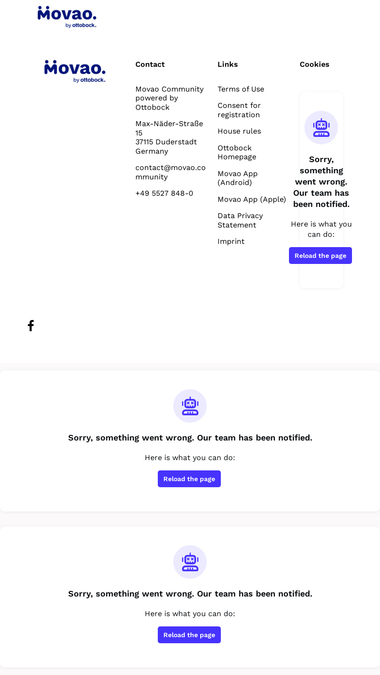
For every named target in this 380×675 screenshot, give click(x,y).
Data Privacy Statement (240, 220)
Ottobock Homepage (237, 152)
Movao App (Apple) (252, 199)
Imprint (231, 241)
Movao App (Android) (238, 178)
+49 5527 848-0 (164, 193)
